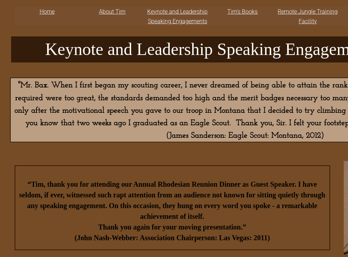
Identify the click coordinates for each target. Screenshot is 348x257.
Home (47, 11)
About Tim (112, 11)
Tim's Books (242, 11)
